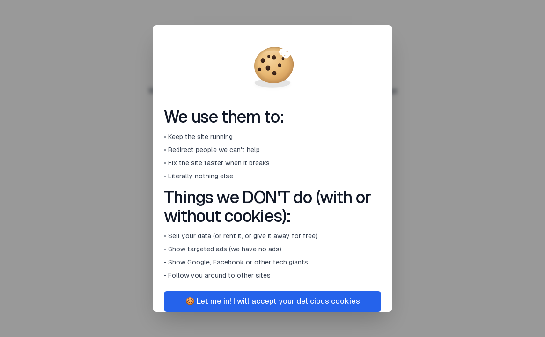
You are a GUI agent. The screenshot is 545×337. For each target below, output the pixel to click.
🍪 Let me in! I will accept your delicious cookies (272, 301)
